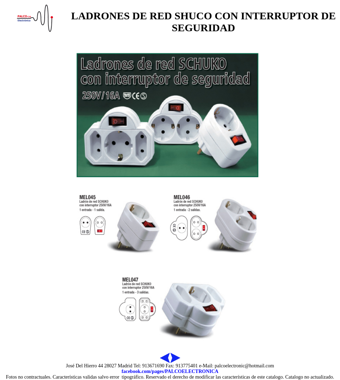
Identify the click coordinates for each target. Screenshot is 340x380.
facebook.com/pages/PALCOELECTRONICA (170, 371)
